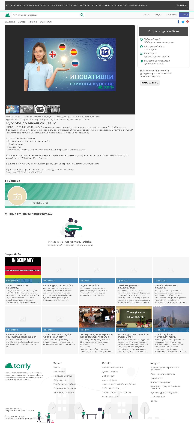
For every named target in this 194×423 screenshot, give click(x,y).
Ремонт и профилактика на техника (165, 387)
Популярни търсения (64, 388)
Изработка (157, 378)
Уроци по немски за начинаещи (17, 286)
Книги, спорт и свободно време (118, 384)
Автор (21, 22)
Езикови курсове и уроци (156, 57)
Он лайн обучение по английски (166, 286)
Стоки (146, 15)
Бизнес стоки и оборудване (116, 392)
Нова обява (171, 15)
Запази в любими (150, 83)
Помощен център (62, 376)
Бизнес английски (90, 285)
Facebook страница (63, 392)
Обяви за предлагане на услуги (159, 42)
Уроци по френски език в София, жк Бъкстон (57, 335)
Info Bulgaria (150, 49)
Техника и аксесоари (112, 368)
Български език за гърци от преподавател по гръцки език (96, 335)
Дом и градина (109, 380)
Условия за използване (64, 384)
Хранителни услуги (161, 382)
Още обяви (46, 22)
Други (154, 401)
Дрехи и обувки (110, 372)
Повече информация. (137, 5)
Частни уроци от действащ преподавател (21, 335)
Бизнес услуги (158, 397)
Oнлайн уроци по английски (58, 285)
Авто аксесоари (110, 397)
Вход (185, 15)
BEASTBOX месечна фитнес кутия (22, 418)
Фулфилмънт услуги (15, 416)
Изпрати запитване (163, 31)
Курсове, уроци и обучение (164, 393)
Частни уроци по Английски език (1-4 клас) (133, 335)
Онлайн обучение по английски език (129, 286)
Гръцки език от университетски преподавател (165, 335)
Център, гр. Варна (153, 64)
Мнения (33, 22)
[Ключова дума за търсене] (48, 15)
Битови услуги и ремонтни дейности (165, 369)
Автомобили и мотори (163, 374)
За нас (56, 368)
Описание (10, 22)
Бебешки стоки (110, 388)
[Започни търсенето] (82, 15)
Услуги (158, 15)
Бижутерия (108, 376)
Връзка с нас (59, 380)
